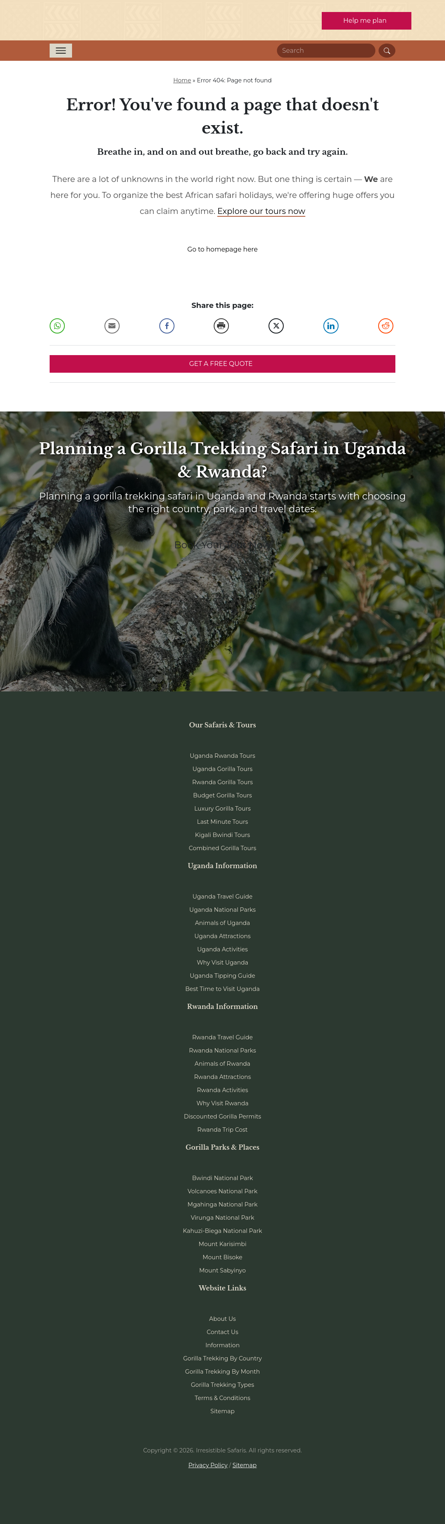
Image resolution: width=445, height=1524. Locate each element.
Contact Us (223, 1332)
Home (182, 80)
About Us (222, 1318)
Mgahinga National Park (222, 1204)
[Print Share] (221, 326)
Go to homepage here (222, 249)
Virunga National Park (223, 1217)
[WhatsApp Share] (57, 326)
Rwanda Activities (222, 1090)
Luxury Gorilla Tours (222, 808)
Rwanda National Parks (222, 1050)
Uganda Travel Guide (222, 896)
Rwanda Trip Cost (222, 1129)
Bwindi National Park (222, 1178)
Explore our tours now (261, 211)
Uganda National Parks (222, 909)
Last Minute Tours (222, 821)
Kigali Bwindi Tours (222, 835)
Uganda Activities (222, 949)
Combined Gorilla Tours (222, 848)
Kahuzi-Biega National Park (222, 1230)
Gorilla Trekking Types (222, 1384)
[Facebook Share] (166, 326)
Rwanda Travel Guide (222, 1037)
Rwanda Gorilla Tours (222, 782)
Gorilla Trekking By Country (222, 1358)
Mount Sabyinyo (222, 1270)
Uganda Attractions (222, 936)
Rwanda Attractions (222, 1077)
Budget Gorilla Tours (222, 795)
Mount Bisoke (222, 1257)
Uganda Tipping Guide (222, 975)
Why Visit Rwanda (222, 1103)
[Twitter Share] (276, 326)
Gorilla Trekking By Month (222, 1371)
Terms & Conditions (223, 1398)
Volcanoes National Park (223, 1191)
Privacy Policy (208, 1465)
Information (222, 1345)
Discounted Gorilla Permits (222, 1116)
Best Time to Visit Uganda (222, 989)
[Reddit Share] (385, 326)
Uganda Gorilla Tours (222, 769)
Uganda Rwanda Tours (222, 755)
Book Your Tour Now (222, 545)
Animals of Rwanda (222, 1063)
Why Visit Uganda (223, 962)
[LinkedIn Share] (331, 326)
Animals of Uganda (222, 923)
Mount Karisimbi (222, 1244)
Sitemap (222, 1411)
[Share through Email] (112, 326)
